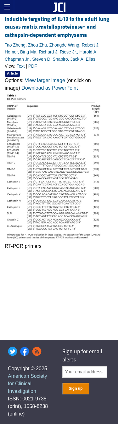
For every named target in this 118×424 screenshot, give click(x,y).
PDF (32, 66)
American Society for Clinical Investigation (27, 383)
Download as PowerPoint (49, 88)
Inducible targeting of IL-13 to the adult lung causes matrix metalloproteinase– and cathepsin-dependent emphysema (57, 26)
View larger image (45, 80)
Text (21, 66)
